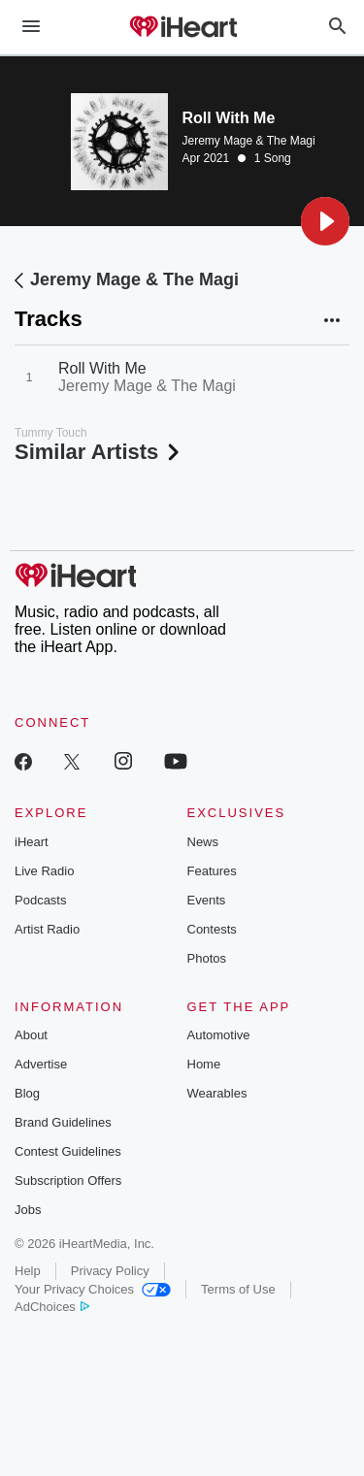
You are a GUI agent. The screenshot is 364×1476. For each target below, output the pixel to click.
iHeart (32, 842)
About (31, 1035)
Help (28, 1270)
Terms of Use (238, 1289)
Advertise (41, 1064)
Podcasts (40, 900)
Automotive (218, 1035)
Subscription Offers (68, 1180)
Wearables (217, 1093)
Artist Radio (47, 929)
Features (212, 871)
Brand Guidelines (63, 1122)
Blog (27, 1093)
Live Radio (44, 871)
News (203, 842)
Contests (212, 929)
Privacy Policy (110, 1270)
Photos (206, 958)
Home (204, 1064)
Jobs (28, 1209)
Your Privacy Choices (93, 1289)
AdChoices (52, 1306)
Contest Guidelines (68, 1151)
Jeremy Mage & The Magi (248, 141)
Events (206, 900)
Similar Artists (99, 452)
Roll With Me (102, 368)
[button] (325, 221)
